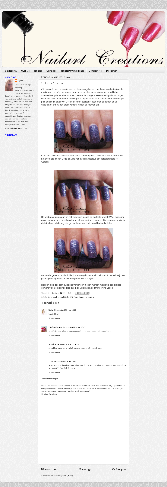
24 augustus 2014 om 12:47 (74, 327)
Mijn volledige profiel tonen (16, 128)
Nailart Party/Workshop (72, 70)
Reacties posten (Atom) (63, 475)
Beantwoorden (54, 318)
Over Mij (25, 70)
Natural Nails (63, 297)
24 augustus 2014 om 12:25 (65, 310)
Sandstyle (83, 297)
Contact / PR (95, 70)
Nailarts (38, 70)
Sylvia (20, 81)
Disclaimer (111, 70)
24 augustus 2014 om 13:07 (68, 344)
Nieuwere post (49, 469)
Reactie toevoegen (50, 378)
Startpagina (11, 70)
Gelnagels (51, 70)
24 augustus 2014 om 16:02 (65, 361)
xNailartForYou (55, 327)
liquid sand (52, 297)
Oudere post (119, 469)
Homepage (85, 469)
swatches (91, 297)
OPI (71, 297)
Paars (76, 297)
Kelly (50, 310)
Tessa (50, 361)
